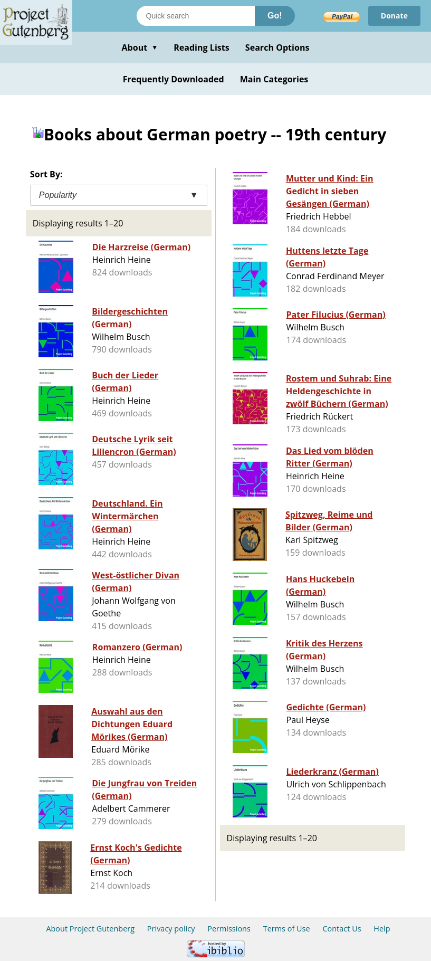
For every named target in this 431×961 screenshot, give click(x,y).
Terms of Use (286, 929)
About (139, 47)
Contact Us (341, 929)
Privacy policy (171, 929)
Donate (394, 16)
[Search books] (196, 16)
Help (381, 929)
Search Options (277, 47)
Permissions (229, 929)
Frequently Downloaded (173, 79)
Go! (274, 15)
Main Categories (274, 79)
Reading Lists (201, 47)
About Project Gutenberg (90, 929)
